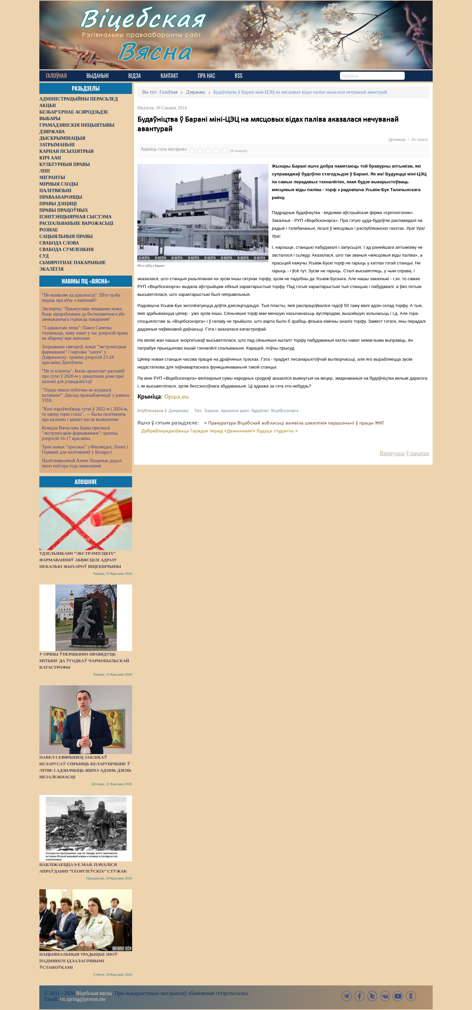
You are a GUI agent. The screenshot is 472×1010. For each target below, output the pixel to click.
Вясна (154, 50)
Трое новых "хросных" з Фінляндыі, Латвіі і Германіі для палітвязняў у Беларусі (85, 449)
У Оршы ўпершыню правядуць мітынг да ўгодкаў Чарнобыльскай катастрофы (84, 661)
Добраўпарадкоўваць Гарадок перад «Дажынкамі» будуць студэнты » (219, 431)
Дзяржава (178, 410)
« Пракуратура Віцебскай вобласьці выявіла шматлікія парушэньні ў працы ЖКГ (294, 423)
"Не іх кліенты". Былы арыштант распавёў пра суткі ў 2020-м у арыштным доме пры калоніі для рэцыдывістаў (83, 376)
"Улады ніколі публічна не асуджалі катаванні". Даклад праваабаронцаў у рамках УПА (85, 395)
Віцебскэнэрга (285, 410)
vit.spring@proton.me (83, 999)
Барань (212, 410)
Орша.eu (176, 397)
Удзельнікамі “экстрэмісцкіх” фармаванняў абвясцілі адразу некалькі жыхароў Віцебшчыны (80, 560)
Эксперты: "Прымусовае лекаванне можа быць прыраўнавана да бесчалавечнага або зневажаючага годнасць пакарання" (83, 314)
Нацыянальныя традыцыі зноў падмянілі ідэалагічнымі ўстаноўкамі (78, 961)
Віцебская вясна (94, 993)
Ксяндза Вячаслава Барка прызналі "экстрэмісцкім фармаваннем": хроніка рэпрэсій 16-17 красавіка (80, 433)
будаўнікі (260, 410)
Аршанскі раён (235, 410)
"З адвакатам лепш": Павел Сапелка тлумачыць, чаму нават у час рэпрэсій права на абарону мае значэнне (85, 333)
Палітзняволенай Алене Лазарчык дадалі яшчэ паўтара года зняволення (82, 463)
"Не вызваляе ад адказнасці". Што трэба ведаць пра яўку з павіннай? (81, 298)
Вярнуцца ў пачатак (404, 453)
